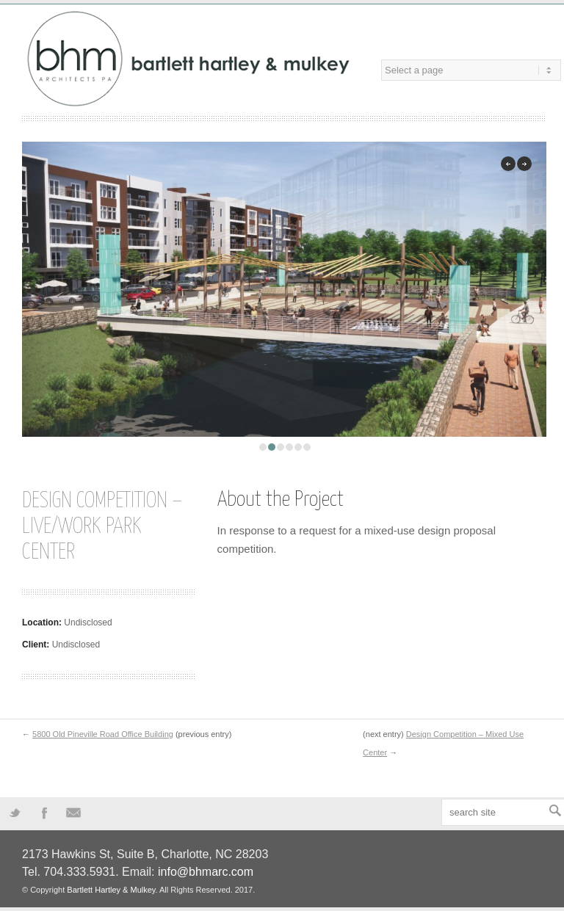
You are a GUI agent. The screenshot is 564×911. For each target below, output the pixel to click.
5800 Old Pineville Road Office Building (102, 734)
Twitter (14, 812)
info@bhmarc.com (205, 871)
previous (508, 163)
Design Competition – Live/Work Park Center (102, 526)
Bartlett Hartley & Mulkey (111, 889)
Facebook (44, 812)
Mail (73, 812)
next (524, 163)
